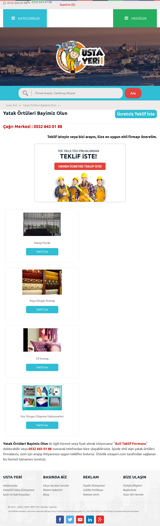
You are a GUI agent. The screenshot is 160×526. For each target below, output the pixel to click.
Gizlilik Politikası (93, 489)
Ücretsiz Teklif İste (136, 114)
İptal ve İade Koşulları (16, 494)
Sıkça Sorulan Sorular (56, 485)
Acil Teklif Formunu (130, 443)
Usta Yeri (11, 105)
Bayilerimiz (129, 489)
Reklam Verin (91, 494)
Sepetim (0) (67, 4)
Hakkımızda (10, 485)
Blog (46, 494)
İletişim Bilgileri (132, 485)
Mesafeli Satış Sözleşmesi (18, 489)
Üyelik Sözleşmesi (94, 485)
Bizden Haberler (53, 489)
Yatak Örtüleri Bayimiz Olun (39, 105)
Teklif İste (42, 251)
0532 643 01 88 (15, 3)
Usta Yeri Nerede (133, 494)
